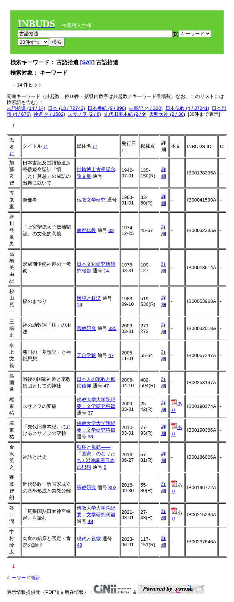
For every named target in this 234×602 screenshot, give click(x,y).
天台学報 (86, 355)
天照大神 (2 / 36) (167, 114)
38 (90, 436)
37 (90, 413)
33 (110, 230)
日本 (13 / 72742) (66, 108)
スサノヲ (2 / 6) (84, 114)
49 (90, 521)
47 (110, 355)
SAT (87, 62)
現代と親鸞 (89, 539)
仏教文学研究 (91, 200)
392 (112, 487)
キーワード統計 (23, 577)
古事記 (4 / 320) (145, 108)
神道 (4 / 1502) (49, 114)
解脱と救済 (89, 298)
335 (112, 328)
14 (106, 271)
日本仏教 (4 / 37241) (187, 108)
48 (79, 545)
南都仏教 (86, 230)
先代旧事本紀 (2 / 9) (125, 114)
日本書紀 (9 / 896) (107, 108)
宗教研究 (86, 328)
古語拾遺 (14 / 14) (26, 108)
